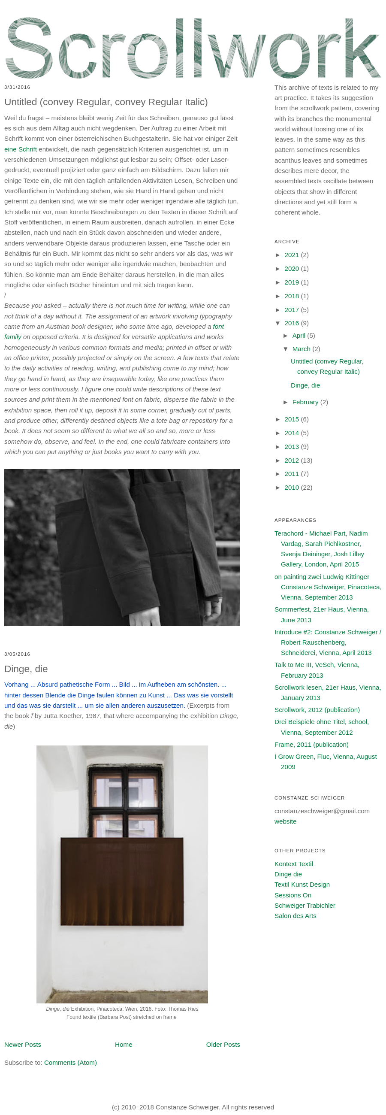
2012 (292, 460)
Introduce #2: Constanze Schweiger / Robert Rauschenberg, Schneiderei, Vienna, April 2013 (327, 642)
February (306, 402)
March (302, 348)
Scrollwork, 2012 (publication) (317, 709)
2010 (292, 487)
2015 (292, 419)
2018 (292, 296)
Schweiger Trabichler (304, 905)
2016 (292, 323)
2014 (292, 432)
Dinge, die (26, 668)
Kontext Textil (293, 863)
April (300, 335)
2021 (292, 254)
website (285, 821)
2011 (292, 473)
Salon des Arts (295, 915)
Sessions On (292, 895)
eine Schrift (20, 149)
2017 (292, 309)
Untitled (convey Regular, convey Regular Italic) (106, 101)
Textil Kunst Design (302, 884)
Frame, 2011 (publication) (311, 744)
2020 (292, 268)
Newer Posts (22, 1044)
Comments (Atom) (70, 1062)
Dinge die (288, 874)
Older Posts (223, 1044)
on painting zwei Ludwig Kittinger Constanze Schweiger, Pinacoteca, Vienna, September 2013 (328, 587)
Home (124, 1044)
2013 (292, 446)
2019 (292, 282)
